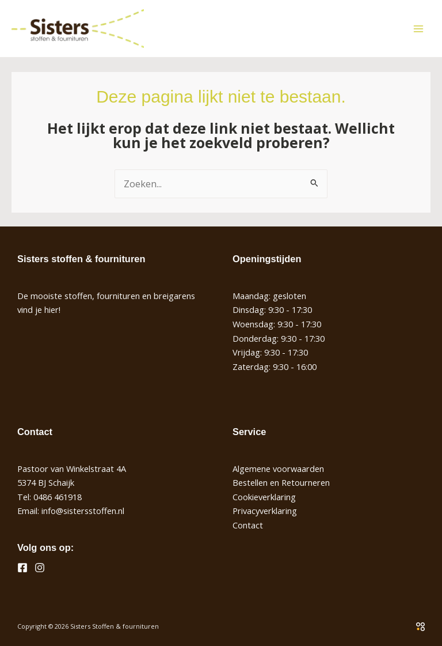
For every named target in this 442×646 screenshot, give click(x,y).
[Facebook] (22, 567)
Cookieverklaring (264, 497)
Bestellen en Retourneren (281, 482)
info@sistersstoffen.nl (82, 510)
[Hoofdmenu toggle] (418, 28)
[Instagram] (40, 567)
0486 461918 (57, 497)
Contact (248, 525)
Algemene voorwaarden (278, 468)
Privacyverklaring (265, 510)
